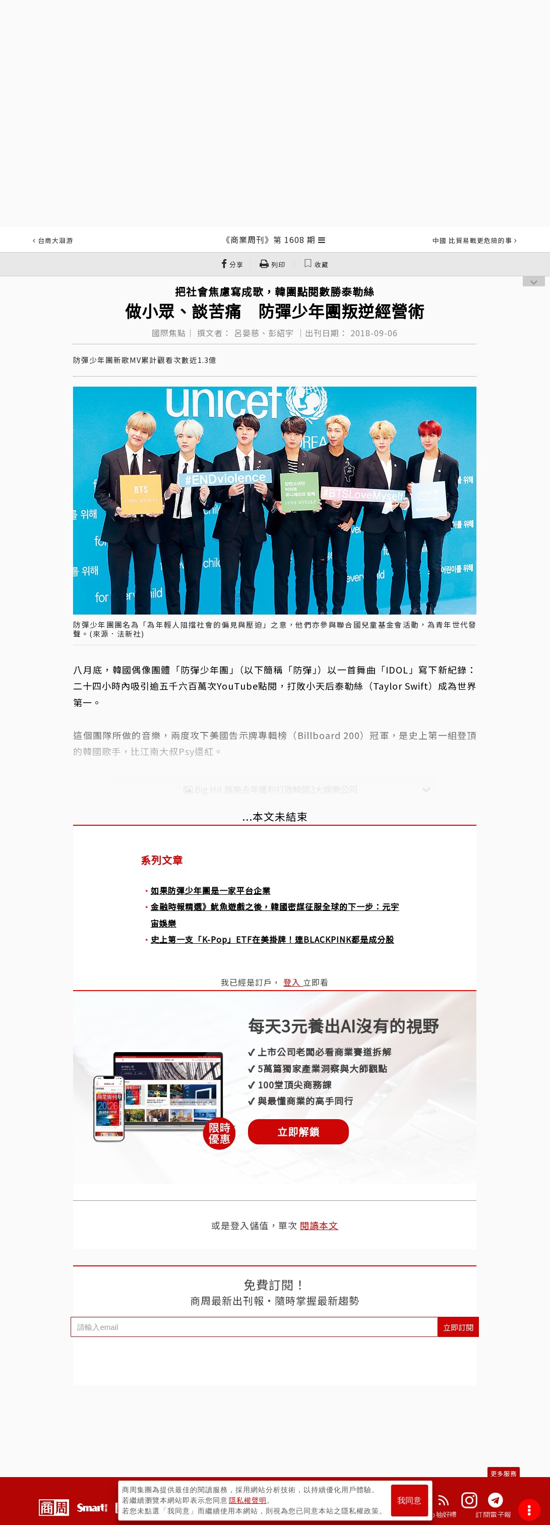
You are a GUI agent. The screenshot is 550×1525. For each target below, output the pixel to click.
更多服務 (504, 1473)
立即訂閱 (458, 1327)
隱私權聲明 (248, 1500)
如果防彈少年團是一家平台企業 (211, 890)
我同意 (409, 1500)
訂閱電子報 (493, 1514)
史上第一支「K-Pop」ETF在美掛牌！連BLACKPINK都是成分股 (272, 939)
